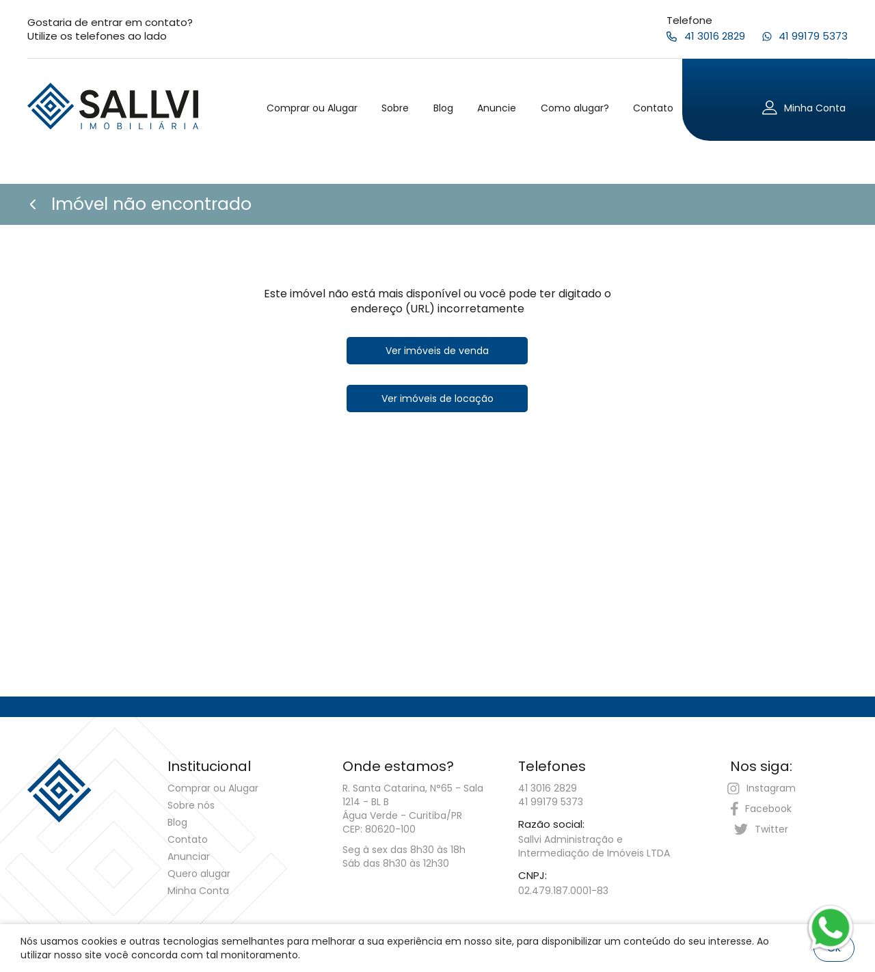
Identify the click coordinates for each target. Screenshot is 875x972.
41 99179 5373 (550, 802)
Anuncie (496, 108)
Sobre (395, 108)
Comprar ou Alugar (312, 108)
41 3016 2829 (547, 788)
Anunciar (188, 856)
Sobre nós (191, 805)
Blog (443, 108)
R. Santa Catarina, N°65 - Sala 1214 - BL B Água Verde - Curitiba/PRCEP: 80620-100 (412, 808)
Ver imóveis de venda (437, 350)
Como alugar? (575, 108)
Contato (653, 108)
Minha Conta (198, 890)
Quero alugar (198, 873)
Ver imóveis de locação (437, 398)
